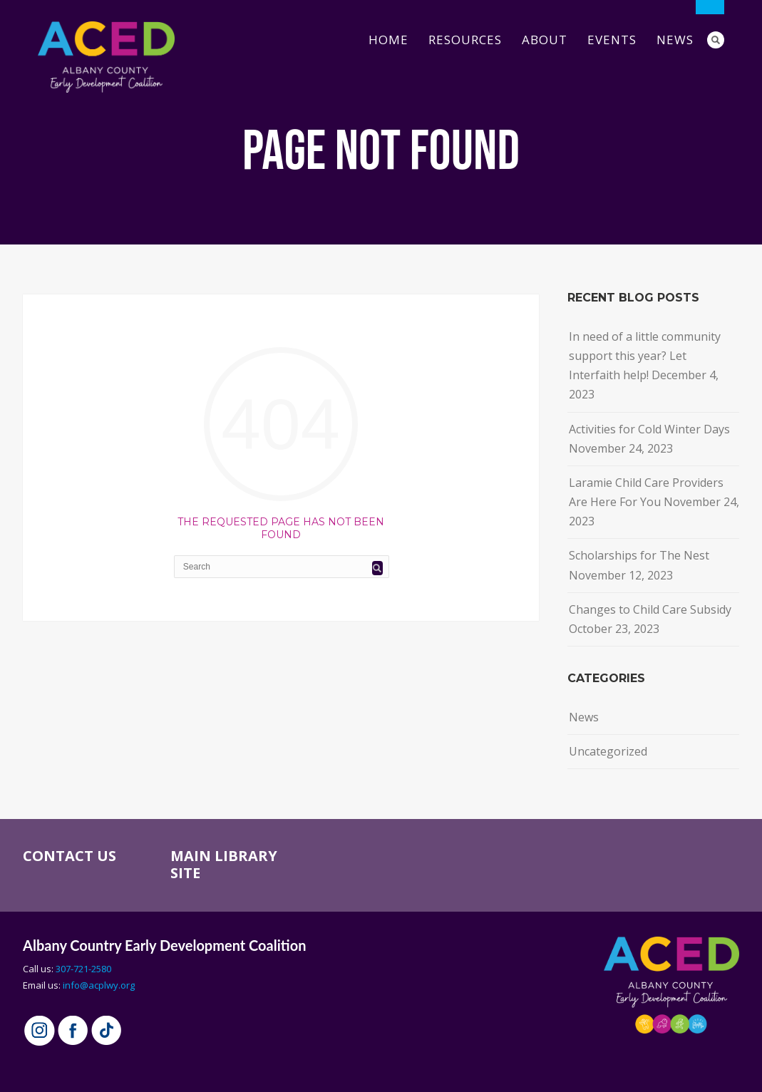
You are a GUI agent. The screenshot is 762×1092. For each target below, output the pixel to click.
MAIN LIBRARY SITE (223, 864)
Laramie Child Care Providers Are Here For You (646, 492)
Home (388, 39)
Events (612, 39)
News (675, 39)
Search (715, 39)
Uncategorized (608, 751)
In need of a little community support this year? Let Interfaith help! (645, 356)
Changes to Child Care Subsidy (650, 609)
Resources (465, 39)
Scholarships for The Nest (639, 555)
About (544, 39)
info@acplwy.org (99, 985)
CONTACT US (69, 855)
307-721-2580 (83, 968)
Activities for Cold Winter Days (649, 429)
